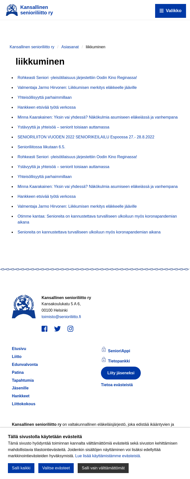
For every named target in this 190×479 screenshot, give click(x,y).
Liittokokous (23, 404)
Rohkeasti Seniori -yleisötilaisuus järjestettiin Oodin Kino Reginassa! (77, 78)
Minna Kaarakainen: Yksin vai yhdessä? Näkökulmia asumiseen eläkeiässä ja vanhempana (98, 117)
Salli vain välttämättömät (103, 468)
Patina (18, 372)
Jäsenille (20, 388)
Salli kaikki (21, 468)
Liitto (17, 356)
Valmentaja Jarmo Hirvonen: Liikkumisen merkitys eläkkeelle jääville (77, 87)
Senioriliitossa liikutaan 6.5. (41, 147)
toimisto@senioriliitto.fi (61, 317)
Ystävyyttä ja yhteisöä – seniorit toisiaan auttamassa (63, 127)
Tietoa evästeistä (117, 385)
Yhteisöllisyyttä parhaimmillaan (45, 97)
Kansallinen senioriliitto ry (32, 47)
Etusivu (19, 349)
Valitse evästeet (56, 468)
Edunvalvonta (25, 364)
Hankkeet (20, 396)
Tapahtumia (23, 380)
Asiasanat (70, 47)
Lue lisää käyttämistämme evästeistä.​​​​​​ (108, 456)
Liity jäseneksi (120, 373)
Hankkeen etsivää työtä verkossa (47, 107)
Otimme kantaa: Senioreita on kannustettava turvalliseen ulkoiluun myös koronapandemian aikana (97, 219)
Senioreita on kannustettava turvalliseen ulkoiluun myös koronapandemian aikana (89, 232)
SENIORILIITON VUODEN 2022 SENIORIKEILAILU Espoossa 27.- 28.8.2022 (86, 137)
